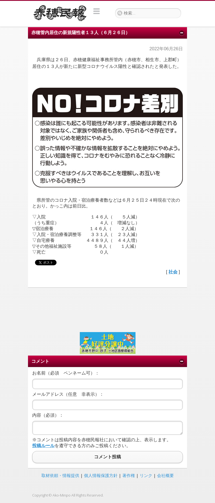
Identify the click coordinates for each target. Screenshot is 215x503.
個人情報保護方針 (101, 475)
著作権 (128, 475)
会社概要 (165, 475)
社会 (173, 272)
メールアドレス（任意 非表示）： (68, 394)
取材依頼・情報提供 (60, 475)
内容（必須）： (48, 415)
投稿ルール (43, 445)
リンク (146, 475)
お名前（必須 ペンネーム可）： (65, 373)
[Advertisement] (107, 309)
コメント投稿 (107, 457)
